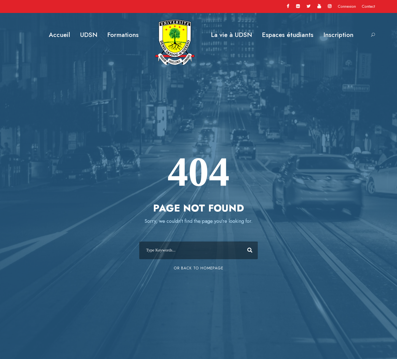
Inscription (338, 34)
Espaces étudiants (287, 34)
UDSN (88, 34)
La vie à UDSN (231, 34)
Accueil (59, 34)
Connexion (347, 6)
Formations (123, 34)
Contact (368, 6)
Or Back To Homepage (198, 268)
